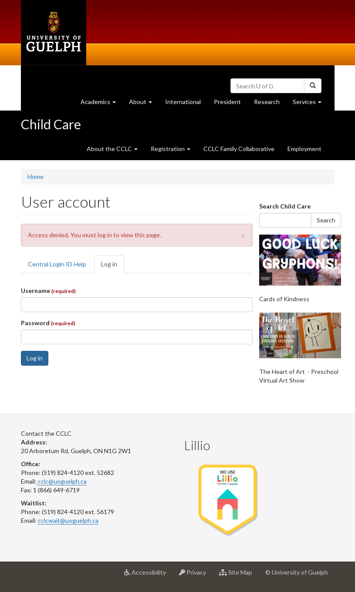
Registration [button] (170, 148)
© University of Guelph (296, 572)
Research (270, 104)
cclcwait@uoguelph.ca (68, 520)
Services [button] (310, 104)
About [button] (144, 104)
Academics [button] (101, 104)
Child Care (51, 124)
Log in (112, 266)
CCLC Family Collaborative (238, 148)
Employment (304, 148)
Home (35, 176)
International (183, 101)
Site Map (239, 575)
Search (326, 220)
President (227, 101)
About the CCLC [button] (112, 148)
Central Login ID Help (57, 264)
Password (48, 322)
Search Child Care (285, 206)
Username (48, 290)
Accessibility (148, 575)
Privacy (196, 575)
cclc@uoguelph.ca (62, 481)
